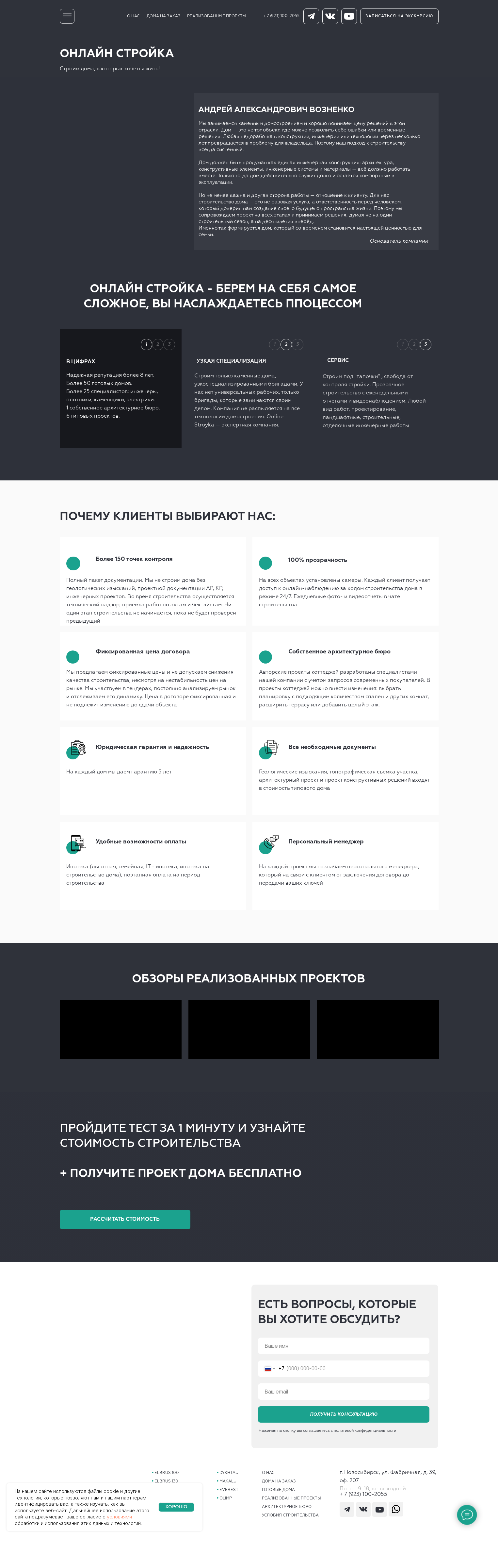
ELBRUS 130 (166, 1481)
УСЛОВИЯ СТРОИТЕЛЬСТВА (290, 1515)
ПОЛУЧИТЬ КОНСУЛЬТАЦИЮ (344, 1414)
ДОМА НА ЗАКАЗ (164, 16)
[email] (343, 1391)
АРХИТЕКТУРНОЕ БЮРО (287, 1507)
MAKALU (227, 1481)
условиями (119, 1517)
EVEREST (228, 1490)
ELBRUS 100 (166, 1473)
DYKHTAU (228, 1473)
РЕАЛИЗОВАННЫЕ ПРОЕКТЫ (216, 16)
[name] (343, 1346)
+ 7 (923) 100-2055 (281, 16)
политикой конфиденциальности (365, 1437)
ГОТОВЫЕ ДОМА (278, 1490)
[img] (67, 16)
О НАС (133, 16)
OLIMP (225, 1498)
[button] (399, 16)
